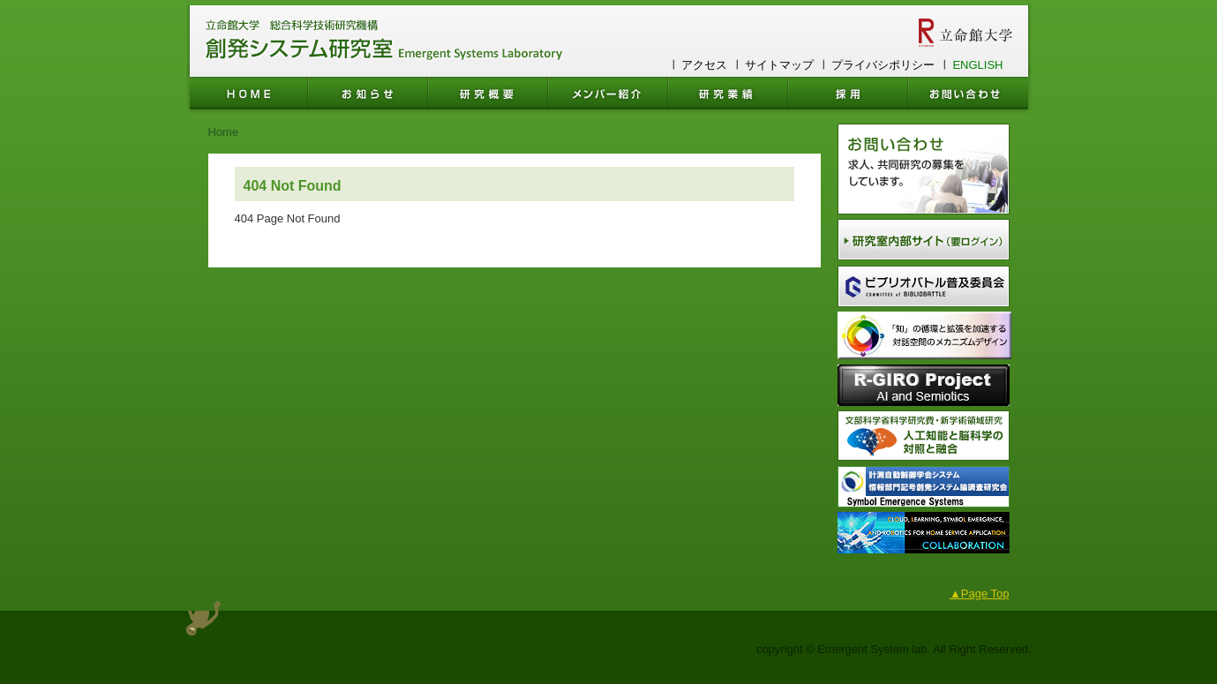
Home (223, 132)
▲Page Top (980, 593)
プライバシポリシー (883, 64)
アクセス (704, 64)
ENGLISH (977, 64)
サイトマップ (779, 64)
